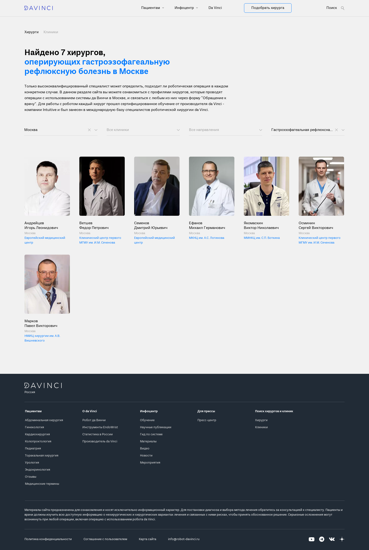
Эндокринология (37, 470)
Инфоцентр (185, 8)
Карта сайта (147, 539)
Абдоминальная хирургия (44, 420)
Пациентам (151, 8)
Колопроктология (38, 442)
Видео (144, 449)
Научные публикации (155, 427)
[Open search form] (335, 8)
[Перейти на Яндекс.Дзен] (342, 539)
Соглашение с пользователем (105, 539)
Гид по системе (151, 434)
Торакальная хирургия (41, 456)
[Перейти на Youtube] (311, 539)
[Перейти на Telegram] (321, 539)
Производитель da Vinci (99, 442)
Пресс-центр (206, 420)
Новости (146, 456)
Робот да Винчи (94, 420)
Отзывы (30, 477)
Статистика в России (97, 434)
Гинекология (34, 427)
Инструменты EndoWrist (100, 427)
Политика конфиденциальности (48, 539)
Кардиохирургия (37, 434)
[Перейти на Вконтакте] (332, 539)
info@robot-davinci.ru (184, 539)
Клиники (51, 32)
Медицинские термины (42, 484)
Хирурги (261, 420)
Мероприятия (150, 463)
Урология (32, 463)
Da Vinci (215, 8)
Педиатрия (33, 449)
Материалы (148, 442)
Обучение (147, 420)
